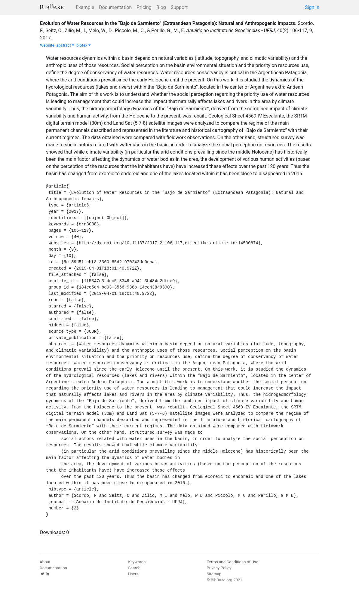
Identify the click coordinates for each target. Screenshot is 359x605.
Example (85, 7)
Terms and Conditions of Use (232, 562)
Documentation (115, 7)
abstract (65, 45)
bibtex (83, 45)
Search (134, 568)
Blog (161, 7)
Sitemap (214, 574)
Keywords (137, 562)
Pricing (144, 7)
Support (179, 7)
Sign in (312, 7)
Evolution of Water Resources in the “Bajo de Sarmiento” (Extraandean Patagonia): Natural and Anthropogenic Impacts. (168, 23)
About (45, 562)
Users (133, 574)
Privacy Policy (219, 568)
